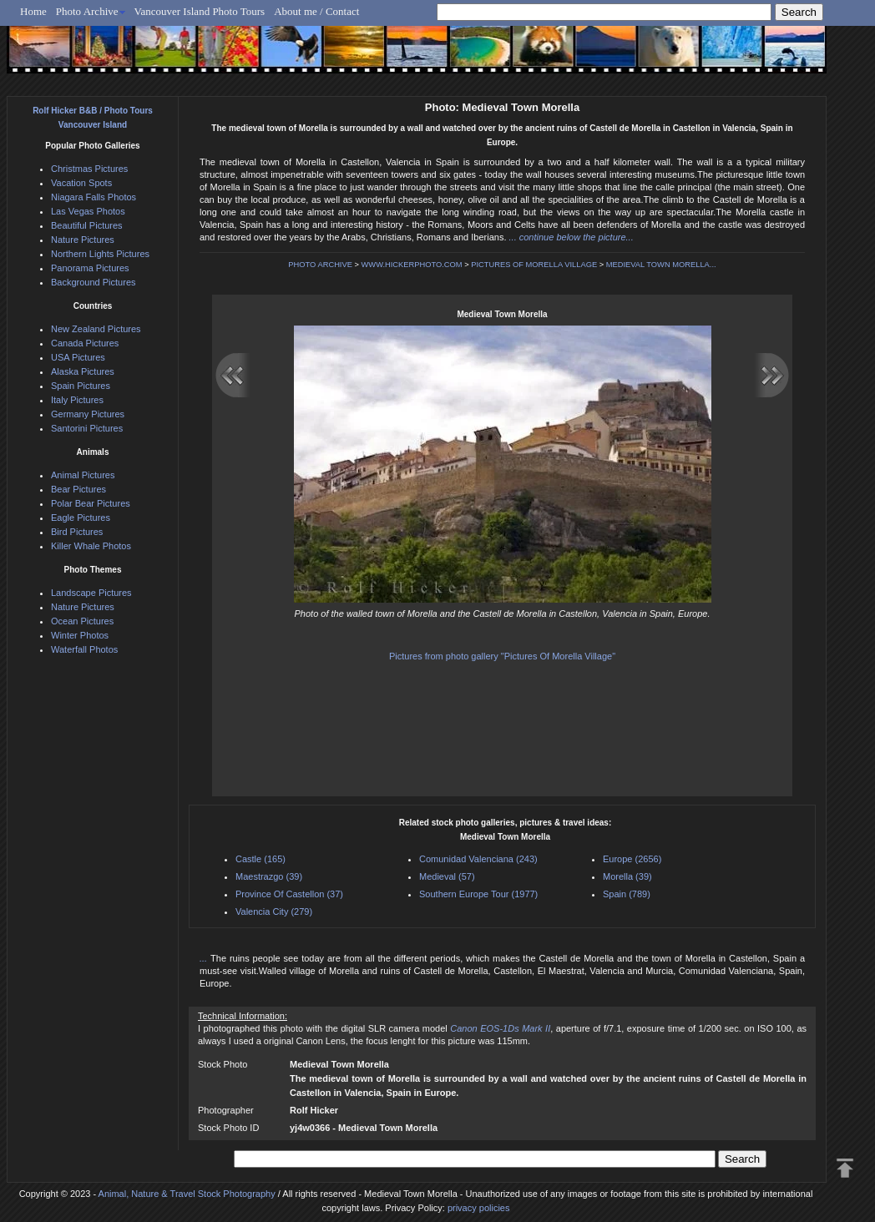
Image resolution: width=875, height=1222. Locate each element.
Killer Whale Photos (91, 546)
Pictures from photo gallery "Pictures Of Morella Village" (502, 656)
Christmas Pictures (89, 169)
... (205, 958)
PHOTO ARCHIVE (320, 264)
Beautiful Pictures (87, 225)
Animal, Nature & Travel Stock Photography (187, 1194)
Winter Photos (80, 635)
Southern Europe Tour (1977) (478, 894)
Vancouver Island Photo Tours (200, 11)
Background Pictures (93, 282)
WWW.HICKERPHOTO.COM (412, 264)
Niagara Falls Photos (93, 197)
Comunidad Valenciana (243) (478, 859)
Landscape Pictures (91, 593)
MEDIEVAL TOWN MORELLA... (661, 264)
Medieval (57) (447, 876)
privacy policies (479, 1208)
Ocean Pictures (82, 621)
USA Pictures (78, 357)
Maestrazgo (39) (268, 876)
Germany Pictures (87, 414)
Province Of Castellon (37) (289, 894)
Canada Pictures (85, 343)
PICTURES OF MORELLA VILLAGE (534, 264)
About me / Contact (316, 11)
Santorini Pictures (87, 428)
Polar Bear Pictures (90, 503)
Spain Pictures (80, 386)
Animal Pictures (82, 475)
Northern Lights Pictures (100, 254)
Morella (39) (627, 876)
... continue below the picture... (571, 237)
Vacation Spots (81, 183)
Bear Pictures (78, 489)
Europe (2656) (632, 859)
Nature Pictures (82, 240)
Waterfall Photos (84, 649)
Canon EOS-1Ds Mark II (500, 1028)
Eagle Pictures (80, 518)
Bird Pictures (77, 532)
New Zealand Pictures (96, 329)
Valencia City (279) (273, 911)
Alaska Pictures (82, 371)
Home (33, 11)
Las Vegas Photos (88, 211)
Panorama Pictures (90, 268)
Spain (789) (626, 894)
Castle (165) (260, 859)
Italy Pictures (77, 400)
